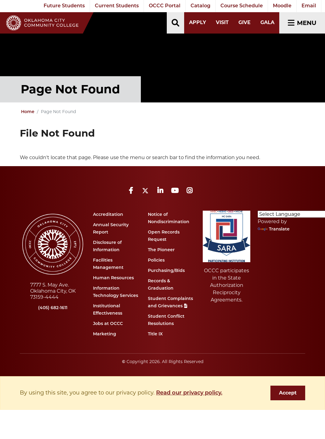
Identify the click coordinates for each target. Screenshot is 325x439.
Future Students (64, 6)
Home (27, 112)
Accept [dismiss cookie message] (288, 393)
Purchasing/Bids (166, 271)
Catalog (200, 6)
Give (244, 22)
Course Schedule (241, 6)
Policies (156, 260)
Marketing (104, 334)
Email (309, 6)
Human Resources (113, 278)
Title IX (155, 334)
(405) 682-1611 (52, 308)
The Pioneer (161, 250)
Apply (197, 22)
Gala (267, 22)
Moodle (282, 6)
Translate (274, 229)
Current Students (117, 6)
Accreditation (108, 214)
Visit (222, 22)
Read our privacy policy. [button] (189, 393)
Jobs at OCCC (108, 324)
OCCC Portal (164, 6)
